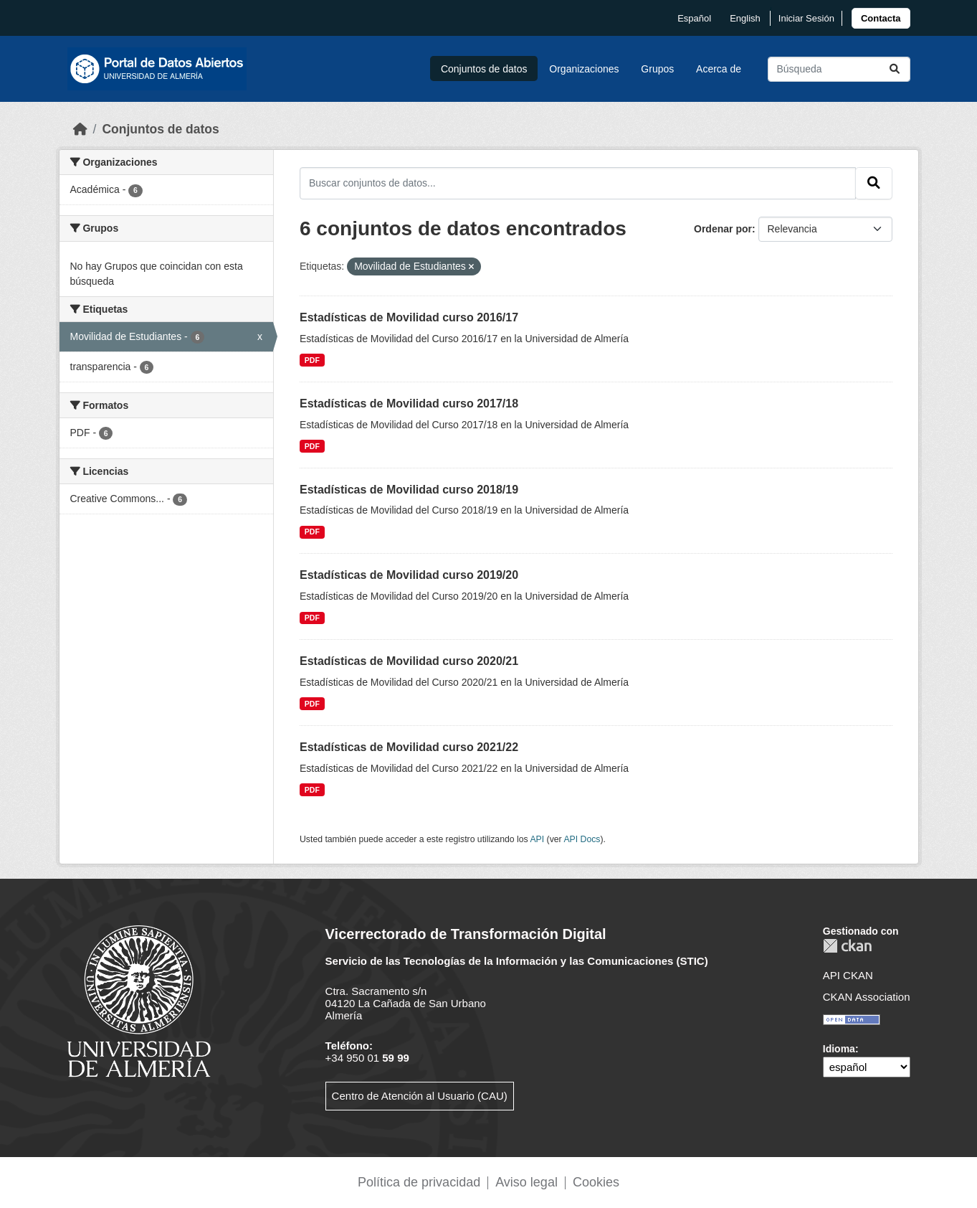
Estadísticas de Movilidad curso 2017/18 (409, 403)
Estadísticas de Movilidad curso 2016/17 (409, 317)
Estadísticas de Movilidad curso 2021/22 (409, 747)
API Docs (581, 839)
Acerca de (718, 69)
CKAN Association (866, 997)
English (745, 18)
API (537, 839)
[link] (881, 18)
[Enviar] (894, 69)
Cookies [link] (596, 1182)
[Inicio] (80, 129)
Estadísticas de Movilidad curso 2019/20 (409, 575)
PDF (312, 360)
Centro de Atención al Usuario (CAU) (419, 1096)
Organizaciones (584, 69)
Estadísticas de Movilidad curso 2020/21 (409, 661)
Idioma (839, 1048)
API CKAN (848, 975)
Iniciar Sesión (806, 18)
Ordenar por (723, 229)
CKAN (847, 945)
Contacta (881, 18)
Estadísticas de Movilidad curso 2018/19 (409, 489)
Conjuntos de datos (484, 69)
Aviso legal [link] (526, 1182)
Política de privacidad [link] (419, 1182)
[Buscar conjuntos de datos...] (839, 69)
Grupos (657, 69)
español (694, 18)
